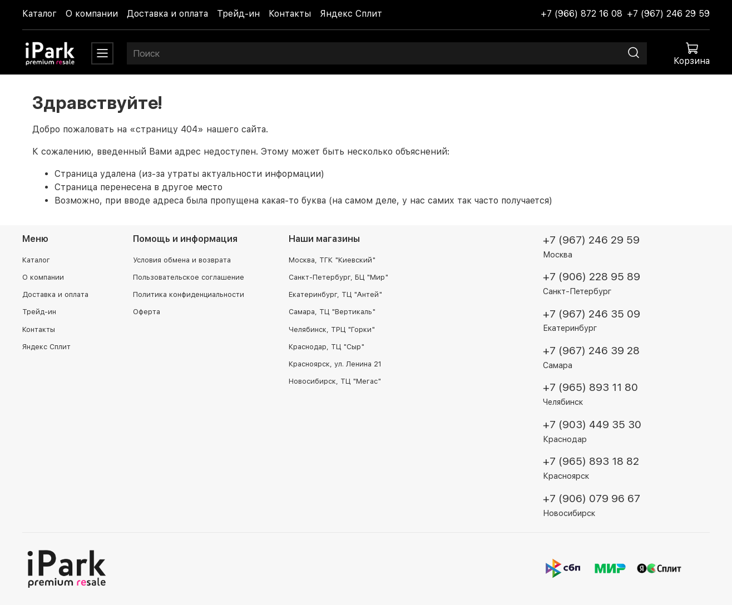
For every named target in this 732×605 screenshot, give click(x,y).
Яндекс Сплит (351, 13)
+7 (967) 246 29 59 (668, 13)
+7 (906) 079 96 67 (591, 498)
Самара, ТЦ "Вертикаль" (332, 312)
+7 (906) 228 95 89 (591, 276)
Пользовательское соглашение (188, 277)
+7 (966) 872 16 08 (581, 13)
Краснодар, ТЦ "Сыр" (326, 347)
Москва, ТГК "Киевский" (332, 260)
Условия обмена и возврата (182, 260)
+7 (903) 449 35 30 (592, 424)
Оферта (146, 312)
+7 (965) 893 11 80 (590, 387)
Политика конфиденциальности (188, 294)
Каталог (39, 13)
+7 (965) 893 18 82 (591, 461)
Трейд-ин (238, 13)
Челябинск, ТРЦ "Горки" (332, 329)
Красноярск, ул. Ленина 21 (335, 364)
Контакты (290, 13)
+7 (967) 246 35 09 (591, 314)
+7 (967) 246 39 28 (591, 350)
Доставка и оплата (167, 13)
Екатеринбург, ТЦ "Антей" (335, 294)
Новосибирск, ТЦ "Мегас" (335, 381)
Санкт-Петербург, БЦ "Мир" (338, 277)
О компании (92, 13)
